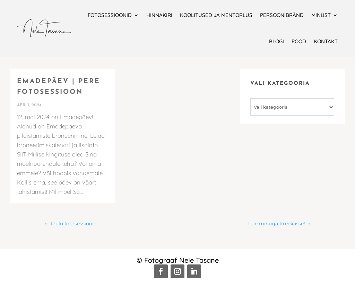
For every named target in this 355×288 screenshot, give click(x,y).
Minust (321, 15)
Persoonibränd (282, 15)
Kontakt (326, 41)
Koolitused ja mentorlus (216, 15)
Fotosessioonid (110, 15)
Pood (299, 41)
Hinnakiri (159, 15)
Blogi (276, 41)
